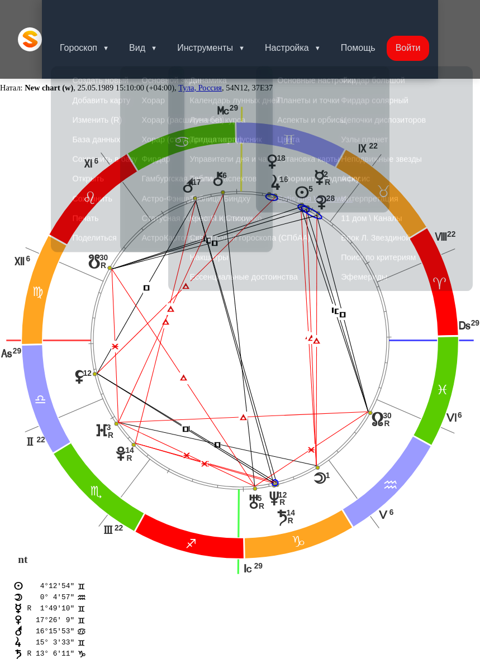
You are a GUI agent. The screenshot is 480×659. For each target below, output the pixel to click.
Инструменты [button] (223, 13)
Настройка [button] (307, 13)
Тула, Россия (200, 36)
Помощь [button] (380, 13)
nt (22, 508)
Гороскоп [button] (92, 13)
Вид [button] (153, 13)
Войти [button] (432, 13)
